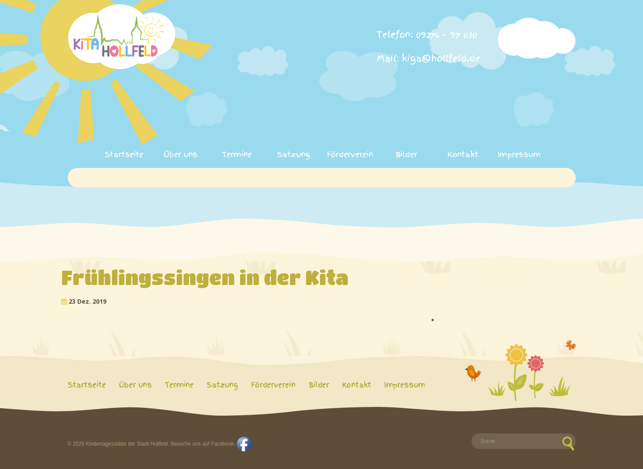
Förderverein (350, 154)
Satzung (293, 154)
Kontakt (462, 154)
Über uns (181, 154)
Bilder (406, 154)
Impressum (519, 154)
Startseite (124, 154)
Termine (237, 154)
